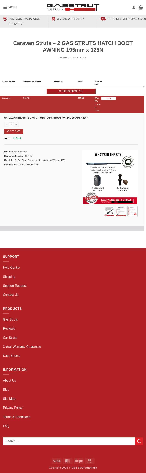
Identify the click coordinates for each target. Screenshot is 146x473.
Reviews (9, 328)
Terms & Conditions (16, 417)
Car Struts (10, 337)
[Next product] (69, 64)
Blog (6, 389)
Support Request (15, 285)
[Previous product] (77, 64)
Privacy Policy (13, 407)
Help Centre (11, 267)
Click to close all (71, 91)
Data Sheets (11, 355)
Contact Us (10, 294)
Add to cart (14, 131)
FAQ (6, 426)
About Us (9, 380)
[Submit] (139, 441)
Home (63, 57)
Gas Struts (79, 57)
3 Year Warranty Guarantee (22, 346)
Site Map (9, 398)
